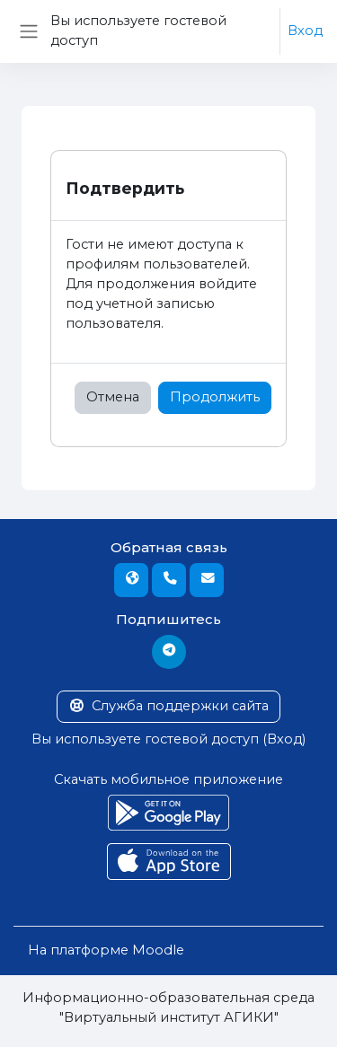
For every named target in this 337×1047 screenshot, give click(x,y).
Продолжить (215, 397)
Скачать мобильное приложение (168, 779)
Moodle (158, 950)
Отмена (112, 397)
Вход (305, 30)
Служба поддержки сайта (168, 706)
